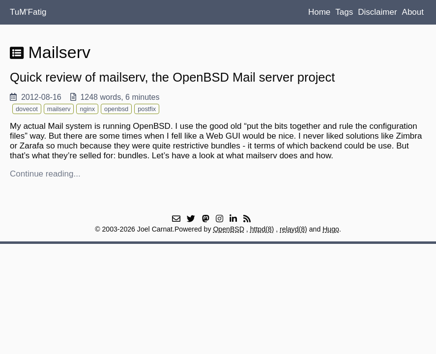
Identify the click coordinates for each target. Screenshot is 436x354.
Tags (344, 12)
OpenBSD (228, 229)
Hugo (330, 229)
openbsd (116, 109)
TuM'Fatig (28, 12)
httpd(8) (262, 229)
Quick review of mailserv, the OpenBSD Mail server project (172, 77)
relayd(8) (293, 229)
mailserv (59, 109)
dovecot (27, 109)
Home (319, 12)
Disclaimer (377, 12)
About (413, 12)
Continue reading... (45, 173)
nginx (87, 109)
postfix (147, 109)
